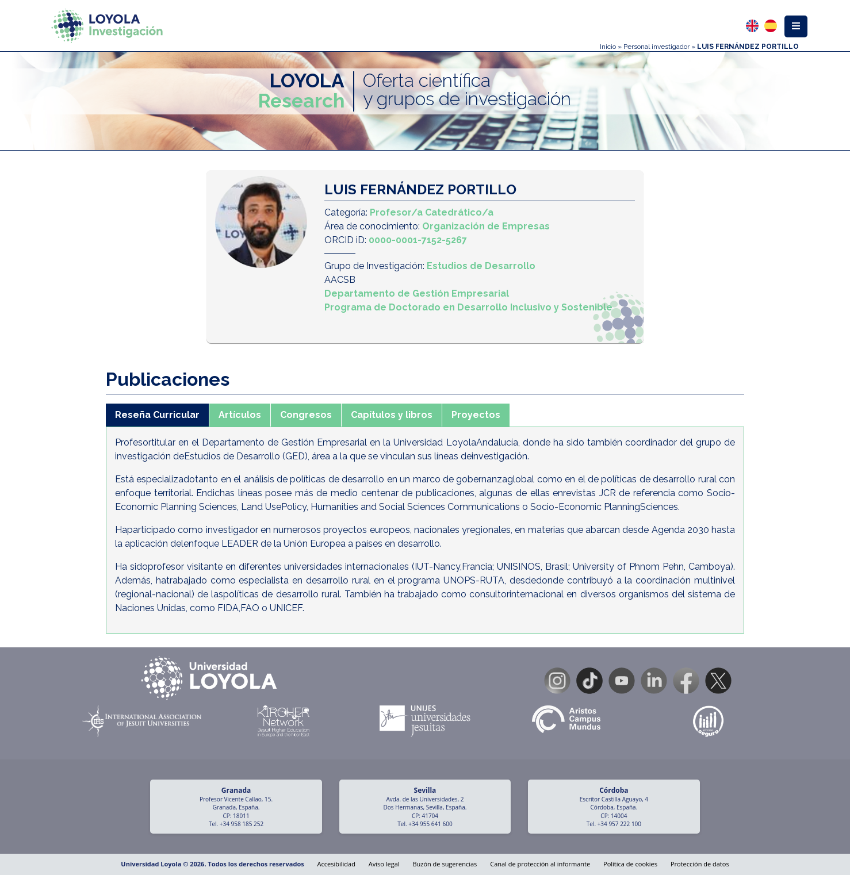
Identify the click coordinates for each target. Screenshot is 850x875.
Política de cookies (630, 863)
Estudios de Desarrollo (481, 265)
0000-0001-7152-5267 (418, 240)
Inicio (608, 47)
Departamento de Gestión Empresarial (416, 293)
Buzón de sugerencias (444, 863)
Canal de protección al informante (540, 863)
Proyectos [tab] (475, 414)
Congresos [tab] (306, 414)
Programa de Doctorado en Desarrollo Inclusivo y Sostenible (468, 307)
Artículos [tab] (240, 414)
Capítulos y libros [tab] (391, 414)
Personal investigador (656, 47)
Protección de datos (700, 863)
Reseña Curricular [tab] (157, 414)
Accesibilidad (336, 863)
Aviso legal (384, 863)
